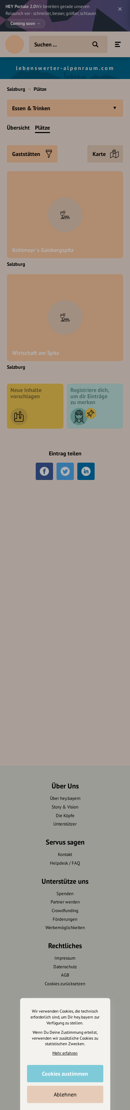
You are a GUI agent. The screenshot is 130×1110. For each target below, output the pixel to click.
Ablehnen (65, 1094)
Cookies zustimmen (65, 1073)
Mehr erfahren (65, 1053)
